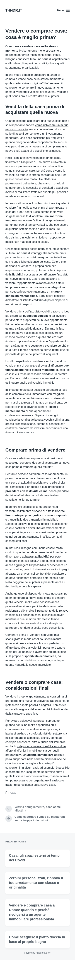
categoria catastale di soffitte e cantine (41, 746)
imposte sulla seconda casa (23, 614)
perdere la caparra (29, 586)
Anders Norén (43, 952)
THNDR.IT (13, 10)
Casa (13, 792)
